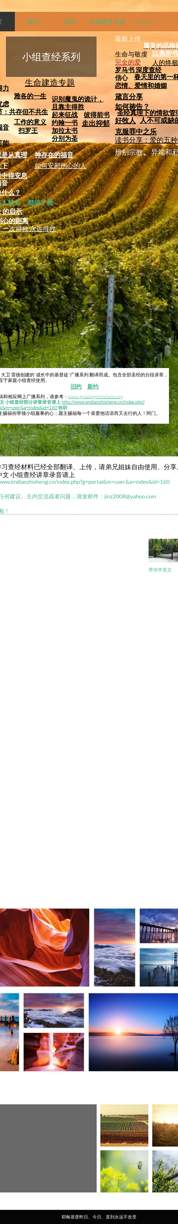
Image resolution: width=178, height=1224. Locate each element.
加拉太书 (65, 130)
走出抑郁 (96, 123)
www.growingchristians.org (95, 396)
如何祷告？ (132, 106)
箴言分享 (129, 96)
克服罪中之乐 (136, 131)
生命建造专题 (50, 82)
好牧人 (125, 120)
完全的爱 (128, 62)
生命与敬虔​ (131, 54)
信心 (121, 77)
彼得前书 (97, 115)
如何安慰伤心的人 (60, 165)
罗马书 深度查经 (138, 70)
